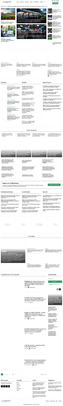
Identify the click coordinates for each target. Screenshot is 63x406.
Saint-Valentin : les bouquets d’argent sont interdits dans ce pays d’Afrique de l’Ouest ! (52, 207)
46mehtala (31, 302)
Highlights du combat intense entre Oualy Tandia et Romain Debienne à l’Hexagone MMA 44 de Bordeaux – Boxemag (8, 168)
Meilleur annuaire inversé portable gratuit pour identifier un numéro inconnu (55, 73)
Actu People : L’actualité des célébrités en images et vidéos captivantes (7, 65)
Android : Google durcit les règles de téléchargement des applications (50, 93)
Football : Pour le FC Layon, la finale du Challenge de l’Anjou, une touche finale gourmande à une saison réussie (24, 72)
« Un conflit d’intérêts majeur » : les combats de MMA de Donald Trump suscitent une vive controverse (55, 65)
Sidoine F (35, 364)
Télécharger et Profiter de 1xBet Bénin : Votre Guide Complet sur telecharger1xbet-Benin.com (52, 200)
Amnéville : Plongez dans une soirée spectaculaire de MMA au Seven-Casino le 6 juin (52, 309)
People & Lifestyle (11, 100)
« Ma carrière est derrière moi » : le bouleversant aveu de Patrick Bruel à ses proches (13, 102)
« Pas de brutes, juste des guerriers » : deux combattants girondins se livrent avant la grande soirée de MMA (57, 30)
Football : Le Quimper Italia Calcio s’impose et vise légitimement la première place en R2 (52, 315)
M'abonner (55, 281)
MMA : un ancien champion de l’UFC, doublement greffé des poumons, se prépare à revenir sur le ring (31, 32)
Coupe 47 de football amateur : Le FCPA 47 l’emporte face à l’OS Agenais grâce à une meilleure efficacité (38, 384)
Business (50, 70)
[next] (61, 6)
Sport (19, 12)
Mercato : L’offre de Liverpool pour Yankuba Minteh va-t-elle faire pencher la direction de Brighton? (55, 386)
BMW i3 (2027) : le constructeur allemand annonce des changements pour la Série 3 (51, 106)
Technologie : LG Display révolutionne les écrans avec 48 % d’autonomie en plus (51, 86)
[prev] (59, 6)
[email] (55, 279)
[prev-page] (43, 111)
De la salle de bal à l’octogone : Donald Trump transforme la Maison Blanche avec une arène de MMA (52, 333)
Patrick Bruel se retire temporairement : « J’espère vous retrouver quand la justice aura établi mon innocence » (13, 118)
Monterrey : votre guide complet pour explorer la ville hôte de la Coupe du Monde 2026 (57, 37)
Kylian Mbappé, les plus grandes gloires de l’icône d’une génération (51, 203)
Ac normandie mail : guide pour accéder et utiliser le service (57, 43)
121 (13, 374)
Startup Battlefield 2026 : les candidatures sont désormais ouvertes (52, 196)
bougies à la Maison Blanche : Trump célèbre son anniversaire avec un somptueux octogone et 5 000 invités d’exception (48, 168)
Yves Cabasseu (33, 348)
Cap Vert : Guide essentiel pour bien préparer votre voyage (7, 23)
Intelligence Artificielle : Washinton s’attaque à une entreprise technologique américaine (52, 103)
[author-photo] (17, 76)
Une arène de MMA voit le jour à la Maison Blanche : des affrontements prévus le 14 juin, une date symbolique (57, 17)
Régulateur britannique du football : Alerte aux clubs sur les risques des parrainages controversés (27, 6)
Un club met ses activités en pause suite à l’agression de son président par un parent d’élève (39, 65)
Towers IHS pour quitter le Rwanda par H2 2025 (54, 383)
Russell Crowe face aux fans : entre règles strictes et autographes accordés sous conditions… (13, 110)
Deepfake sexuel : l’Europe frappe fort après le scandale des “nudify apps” (52, 99)
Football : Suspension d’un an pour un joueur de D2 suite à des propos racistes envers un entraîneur (8, 175)
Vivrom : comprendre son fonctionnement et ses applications (27, 161)
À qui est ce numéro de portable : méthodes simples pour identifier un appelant (52, 321)
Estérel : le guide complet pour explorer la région (51, 210)
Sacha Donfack (32, 287)
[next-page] (46, 111)
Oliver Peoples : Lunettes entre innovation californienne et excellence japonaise (52, 326)
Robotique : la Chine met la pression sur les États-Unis (51, 96)
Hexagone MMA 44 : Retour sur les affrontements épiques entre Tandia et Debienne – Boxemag (24, 65)
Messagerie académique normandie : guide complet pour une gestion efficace (7, 40)
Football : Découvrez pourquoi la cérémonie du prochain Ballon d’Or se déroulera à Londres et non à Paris (28, 168)
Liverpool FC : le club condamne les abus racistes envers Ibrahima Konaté (54, 390)
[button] (44, 2)
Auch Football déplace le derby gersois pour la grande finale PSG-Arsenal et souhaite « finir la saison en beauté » (8, 161)
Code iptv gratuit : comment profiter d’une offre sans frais (27, 175)
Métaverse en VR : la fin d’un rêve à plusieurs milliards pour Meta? (52, 109)
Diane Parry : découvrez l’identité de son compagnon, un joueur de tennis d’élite (57, 11)
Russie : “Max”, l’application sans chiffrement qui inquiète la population (52, 90)
